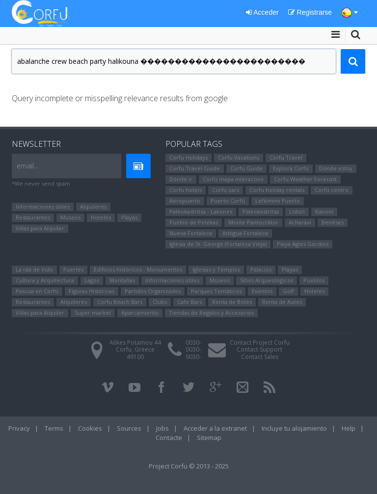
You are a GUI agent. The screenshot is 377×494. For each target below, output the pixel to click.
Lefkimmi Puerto (277, 200)
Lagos (91, 280)
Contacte (169, 437)
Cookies (90, 428)
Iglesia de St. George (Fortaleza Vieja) (218, 243)
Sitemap (209, 437)
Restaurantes (33, 217)
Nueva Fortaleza (190, 233)
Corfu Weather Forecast (305, 179)
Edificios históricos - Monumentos (138, 269)
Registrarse (310, 12)
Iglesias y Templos (216, 269)
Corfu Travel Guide (194, 168)
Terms (54, 428)
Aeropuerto (184, 200)
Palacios (260, 269)
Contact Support (259, 349)
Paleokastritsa (260, 211)
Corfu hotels (185, 189)
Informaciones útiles (43, 206)
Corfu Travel (285, 157)
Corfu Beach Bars (119, 301)
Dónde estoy (335, 168)
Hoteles (101, 217)
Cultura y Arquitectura (45, 280)
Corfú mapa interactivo (233, 179)
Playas (129, 217)
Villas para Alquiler (40, 228)
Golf (288, 291)
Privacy (19, 428)
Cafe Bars (189, 301)
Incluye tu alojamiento (294, 428)
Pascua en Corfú (37, 291)
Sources (129, 428)
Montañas (122, 280)
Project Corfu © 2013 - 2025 (189, 466)
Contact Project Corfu (260, 342)
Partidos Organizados (153, 291)
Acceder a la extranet (215, 428)
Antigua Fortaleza (245, 233)
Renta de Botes (232, 301)
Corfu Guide (246, 168)
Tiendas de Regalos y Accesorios (211, 312)
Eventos (262, 291)
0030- (193, 342)
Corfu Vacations (238, 157)
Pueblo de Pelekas (193, 222)
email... (27, 165)
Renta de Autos (282, 301)
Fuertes (73, 269)
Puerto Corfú (228, 200)
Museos (70, 217)
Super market (93, 312)
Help (348, 428)
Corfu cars (225, 189)
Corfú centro (332, 189)
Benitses (333, 222)
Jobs (162, 428)
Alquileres (93, 206)
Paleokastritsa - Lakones (200, 211)
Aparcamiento (140, 312)
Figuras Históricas (91, 291)
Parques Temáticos (216, 291)
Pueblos (313, 280)
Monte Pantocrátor (253, 222)
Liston (297, 211)
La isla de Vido (34, 269)
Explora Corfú (291, 168)
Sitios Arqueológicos (266, 280)
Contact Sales (259, 357)
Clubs (160, 301)
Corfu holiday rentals (276, 189)
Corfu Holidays (188, 157)
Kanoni (324, 211)
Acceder (262, 12)
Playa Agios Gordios (302, 243)
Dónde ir (180, 179)
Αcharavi (300, 222)
